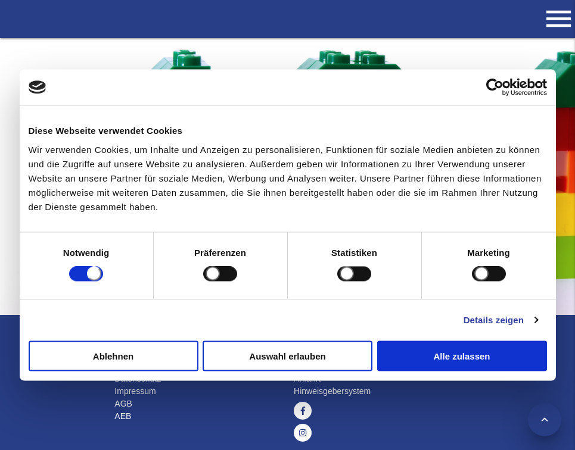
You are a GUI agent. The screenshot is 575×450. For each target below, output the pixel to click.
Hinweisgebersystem (332, 391)
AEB (122, 416)
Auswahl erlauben (287, 356)
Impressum (135, 391)
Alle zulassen (461, 356)
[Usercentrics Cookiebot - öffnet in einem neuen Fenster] (495, 87)
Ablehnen (113, 356)
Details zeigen (494, 320)
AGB (123, 403)
